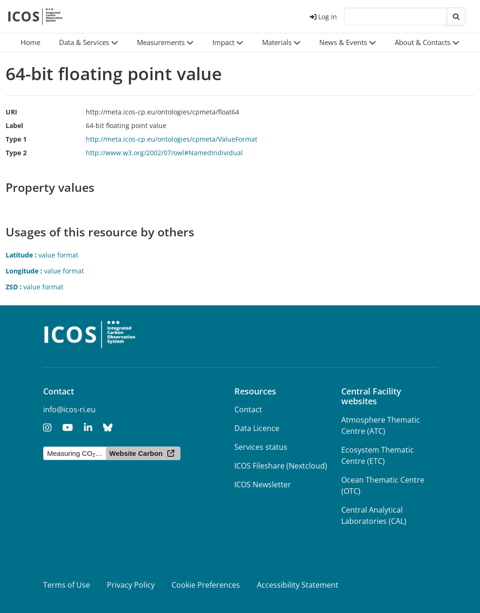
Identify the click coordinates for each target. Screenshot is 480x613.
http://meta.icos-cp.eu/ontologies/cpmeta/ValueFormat (171, 139)
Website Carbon (136, 453)
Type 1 (16, 139)
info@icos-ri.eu (69, 409)
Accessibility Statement (297, 585)
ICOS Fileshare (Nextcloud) (280, 466)
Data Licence (256, 428)
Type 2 (16, 152)
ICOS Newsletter (262, 484)
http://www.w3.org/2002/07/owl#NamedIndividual (164, 152)
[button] (89, 42)
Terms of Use (66, 585)
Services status (260, 447)
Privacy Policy (131, 585)
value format (58, 254)
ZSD (12, 286)
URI (11, 111)
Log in (323, 16)
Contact (248, 409)
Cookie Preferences (206, 585)
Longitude (22, 270)
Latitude (19, 254)
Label (14, 125)
